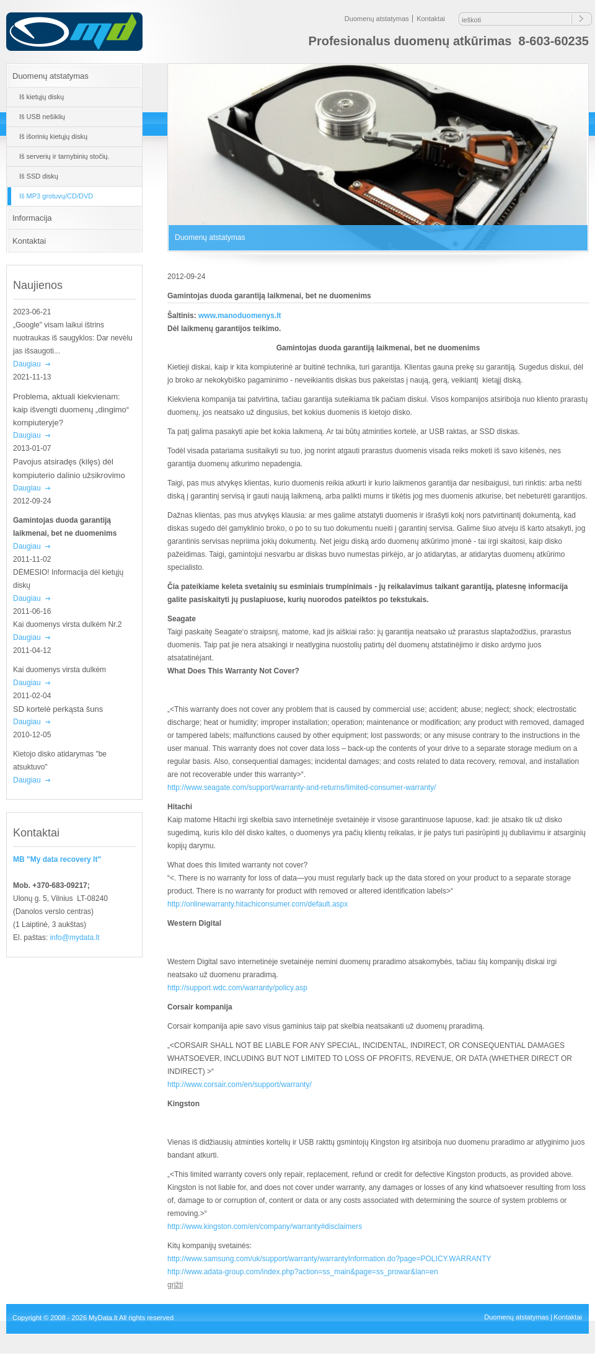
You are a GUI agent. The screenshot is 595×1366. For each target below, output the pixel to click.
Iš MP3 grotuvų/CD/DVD (56, 196)
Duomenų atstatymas (377, 18)
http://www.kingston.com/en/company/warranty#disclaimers (264, 1226)
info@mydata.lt (74, 937)
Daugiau (27, 364)
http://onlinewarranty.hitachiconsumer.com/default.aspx (257, 904)
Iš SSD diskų (38, 176)
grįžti (175, 1284)
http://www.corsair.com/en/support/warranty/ (239, 1084)
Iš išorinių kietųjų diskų (53, 136)
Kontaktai (430, 18)
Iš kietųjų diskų (41, 96)
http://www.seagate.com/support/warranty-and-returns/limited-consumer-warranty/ (301, 787)
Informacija (32, 218)
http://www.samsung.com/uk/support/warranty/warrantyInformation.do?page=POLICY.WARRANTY (329, 1258)
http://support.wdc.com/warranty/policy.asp (237, 987)
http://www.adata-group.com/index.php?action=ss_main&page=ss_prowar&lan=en (302, 1271)
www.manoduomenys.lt (239, 315)
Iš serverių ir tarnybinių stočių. (64, 156)
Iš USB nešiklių (42, 116)
